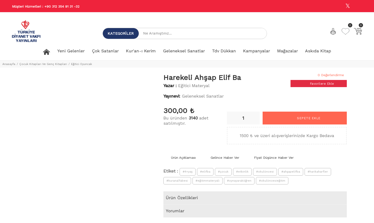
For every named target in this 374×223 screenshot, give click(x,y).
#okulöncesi (265, 171)
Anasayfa (8, 64)
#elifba (205, 171)
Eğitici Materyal (194, 85)
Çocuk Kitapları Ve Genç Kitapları (43, 64)
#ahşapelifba (290, 171)
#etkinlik (242, 171)
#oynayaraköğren (239, 180)
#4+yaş (187, 171)
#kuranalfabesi (177, 180)
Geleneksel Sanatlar (203, 96)
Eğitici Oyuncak (81, 64)
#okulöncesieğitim (272, 180)
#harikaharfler (318, 171)
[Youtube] (358, 6)
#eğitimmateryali (207, 180)
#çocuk (223, 171)
